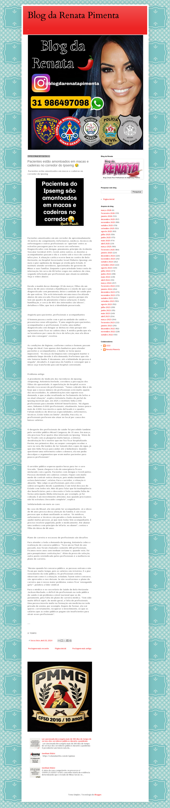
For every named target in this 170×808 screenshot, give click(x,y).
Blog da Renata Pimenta (73, 15)
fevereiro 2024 (108, 286)
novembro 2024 (108, 259)
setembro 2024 (107, 265)
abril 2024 (105, 280)
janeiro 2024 (106, 289)
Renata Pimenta (113, 349)
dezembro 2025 (108, 219)
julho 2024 (105, 271)
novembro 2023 (108, 295)
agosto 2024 (106, 268)
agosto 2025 (106, 231)
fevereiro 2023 (108, 322)
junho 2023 (106, 310)
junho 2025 (106, 237)
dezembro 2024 (108, 256)
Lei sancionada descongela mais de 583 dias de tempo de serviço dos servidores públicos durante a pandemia (66, 740)
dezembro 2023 (108, 292)
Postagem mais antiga (81, 648)
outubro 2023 (107, 298)
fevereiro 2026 (108, 213)
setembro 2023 (107, 301)
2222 (108, 346)
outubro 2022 (107, 335)
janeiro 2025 (106, 253)
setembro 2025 (107, 228)
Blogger (98, 795)
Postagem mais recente (38, 648)
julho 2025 (105, 234)
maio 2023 (105, 313)
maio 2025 (105, 241)
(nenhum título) (48, 753)
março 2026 (106, 210)
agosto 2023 (106, 304)
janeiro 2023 (106, 326)
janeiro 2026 (106, 216)
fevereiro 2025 (108, 250)
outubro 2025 (107, 225)
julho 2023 (105, 307)
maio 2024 (105, 277)
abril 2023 (105, 316)
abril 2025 (105, 243)
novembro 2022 (108, 331)
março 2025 (106, 246)
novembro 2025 (108, 222)
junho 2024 (106, 274)
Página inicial (60, 648)
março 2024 (106, 283)
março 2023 (106, 319)
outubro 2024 (107, 262)
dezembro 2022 (108, 328)
